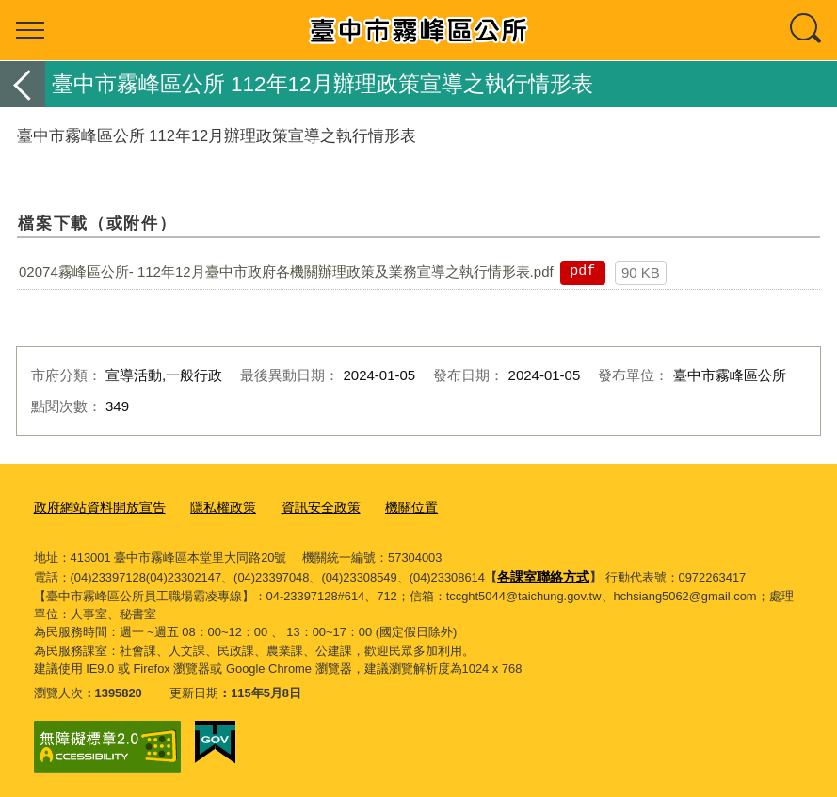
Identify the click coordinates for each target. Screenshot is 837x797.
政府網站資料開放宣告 (95, 507)
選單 (30, 30)
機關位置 (389, 507)
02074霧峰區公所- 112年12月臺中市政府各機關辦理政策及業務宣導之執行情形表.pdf (286, 271)
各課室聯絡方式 (540, 573)
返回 (22, 84)
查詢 (807, 30)
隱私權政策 (211, 507)
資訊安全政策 (304, 507)
